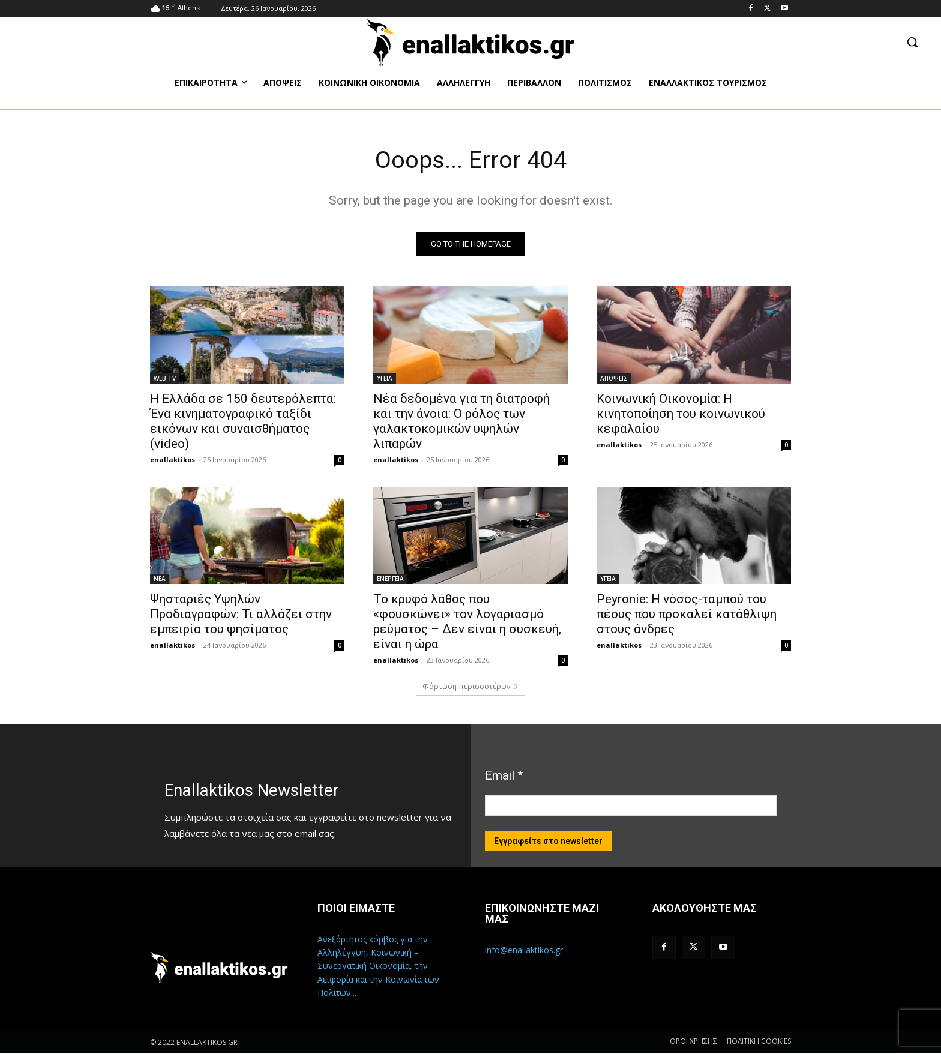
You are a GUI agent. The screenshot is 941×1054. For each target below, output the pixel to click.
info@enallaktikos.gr (524, 950)
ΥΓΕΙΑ (384, 379)
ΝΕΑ (160, 579)
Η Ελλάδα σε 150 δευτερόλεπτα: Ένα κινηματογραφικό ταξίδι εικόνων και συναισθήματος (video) (243, 421)
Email (504, 775)
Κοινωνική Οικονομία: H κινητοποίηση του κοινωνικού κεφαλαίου (681, 414)
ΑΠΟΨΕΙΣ (614, 379)
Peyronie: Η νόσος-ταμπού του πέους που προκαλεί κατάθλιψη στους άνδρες (687, 614)
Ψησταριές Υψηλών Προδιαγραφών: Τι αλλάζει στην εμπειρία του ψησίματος (241, 614)
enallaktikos (172, 460)
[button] (912, 42)
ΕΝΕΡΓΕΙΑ (390, 579)
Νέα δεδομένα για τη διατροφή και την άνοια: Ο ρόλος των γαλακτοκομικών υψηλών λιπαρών (461, 421)
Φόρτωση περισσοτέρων (470, 687)
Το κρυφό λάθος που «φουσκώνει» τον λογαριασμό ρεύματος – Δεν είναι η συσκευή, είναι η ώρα (467, 622)
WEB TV (165, 379)
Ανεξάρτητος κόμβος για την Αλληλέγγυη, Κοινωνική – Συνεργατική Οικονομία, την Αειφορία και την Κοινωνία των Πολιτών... (378, 966)
